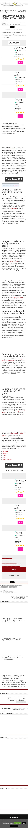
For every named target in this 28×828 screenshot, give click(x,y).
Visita (20, 62)
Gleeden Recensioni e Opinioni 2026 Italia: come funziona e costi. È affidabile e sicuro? (17, 597)
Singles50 (5, 453)
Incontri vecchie (21, 22)
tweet (11, 582)
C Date (4, 455)
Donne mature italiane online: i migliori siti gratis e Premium (12, 639)
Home (2, 10)
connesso (20, 709)
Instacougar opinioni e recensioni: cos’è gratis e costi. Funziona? (10, 592)
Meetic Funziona (7, 459)
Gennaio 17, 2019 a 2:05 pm (20, 697)
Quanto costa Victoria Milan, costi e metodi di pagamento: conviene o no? (14, 685)
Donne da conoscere (17, 585)
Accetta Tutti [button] (17, 823)
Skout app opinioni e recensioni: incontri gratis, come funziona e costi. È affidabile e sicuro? (14, 620)
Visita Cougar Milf (14, 179)
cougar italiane (14, 261)
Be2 (4, 457)
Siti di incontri (5, 23)
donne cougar (7, 585)
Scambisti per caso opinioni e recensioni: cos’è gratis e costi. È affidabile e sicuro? (12, 657)
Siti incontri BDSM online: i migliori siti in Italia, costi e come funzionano (14, 681)
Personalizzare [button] (14, 826)
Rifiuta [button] (24, 823)
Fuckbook (5, 451)
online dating (13, 208)
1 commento (6, 24)
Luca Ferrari (5, 20)
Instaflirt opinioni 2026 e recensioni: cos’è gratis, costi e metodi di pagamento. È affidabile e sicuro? (13, 677)
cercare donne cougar (18, 297)
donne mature (13, 149)
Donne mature (10, 10)
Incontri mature (13, 22)
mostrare (16, 185)
